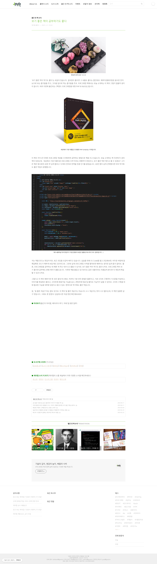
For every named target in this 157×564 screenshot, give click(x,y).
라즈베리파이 (120, 497)
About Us (33, 4)
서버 (135, 507)
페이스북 (63, 379)
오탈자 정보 (87, 4)
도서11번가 (46, 366)
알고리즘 (128, 507)
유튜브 (41, 379)
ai (124, 513)
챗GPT (118, 503)
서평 (129, 513)
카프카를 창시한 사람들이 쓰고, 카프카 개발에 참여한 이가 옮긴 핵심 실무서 (54, 405)
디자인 (118, 510)
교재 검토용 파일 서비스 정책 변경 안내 (26, 501)
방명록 (104, 4)
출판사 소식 (44, 4)
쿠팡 (81, 366)
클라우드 (134, 510)
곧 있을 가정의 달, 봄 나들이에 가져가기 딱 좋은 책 (47, 403)
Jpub (136, 503)
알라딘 (55, 366)
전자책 (97, 4)
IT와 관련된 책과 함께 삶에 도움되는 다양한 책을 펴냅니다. (54, 467)
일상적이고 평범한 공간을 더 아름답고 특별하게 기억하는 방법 (50, 410)
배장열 (130, 516)
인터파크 (74, 366)
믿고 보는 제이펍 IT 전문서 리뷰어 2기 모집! (27, 509)
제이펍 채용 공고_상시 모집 (22, 514)
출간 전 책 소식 (67, 4)
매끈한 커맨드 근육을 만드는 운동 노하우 (44, 407)
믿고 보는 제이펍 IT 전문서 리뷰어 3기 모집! (27, 497)
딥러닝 (129, 500)
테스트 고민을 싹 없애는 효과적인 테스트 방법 (45, 412)
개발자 (130, 519)
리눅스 (126, 510)
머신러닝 (119, 523)
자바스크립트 (120, 519)
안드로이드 (127, 503)
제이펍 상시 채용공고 (20, 505)
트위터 (56, 379)
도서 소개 (54, 4)
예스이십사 (64, 366)
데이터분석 (128, 523)
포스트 (35, 379)
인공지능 (139, 497)
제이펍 (126, 526)
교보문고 (36, 366)
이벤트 (77, 4)
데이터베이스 (120, 516)
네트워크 (137, 500)
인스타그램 (48, 379)
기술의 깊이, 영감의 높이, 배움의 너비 (51, 464)
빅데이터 (137, 513)
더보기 (116, 529)
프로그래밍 (119, 500)
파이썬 (130, 497)
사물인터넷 (139, 519)
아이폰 (138, 523)
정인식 (118, 513)
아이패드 (119, 507)
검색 (142, 4)
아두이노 (134, 526)
